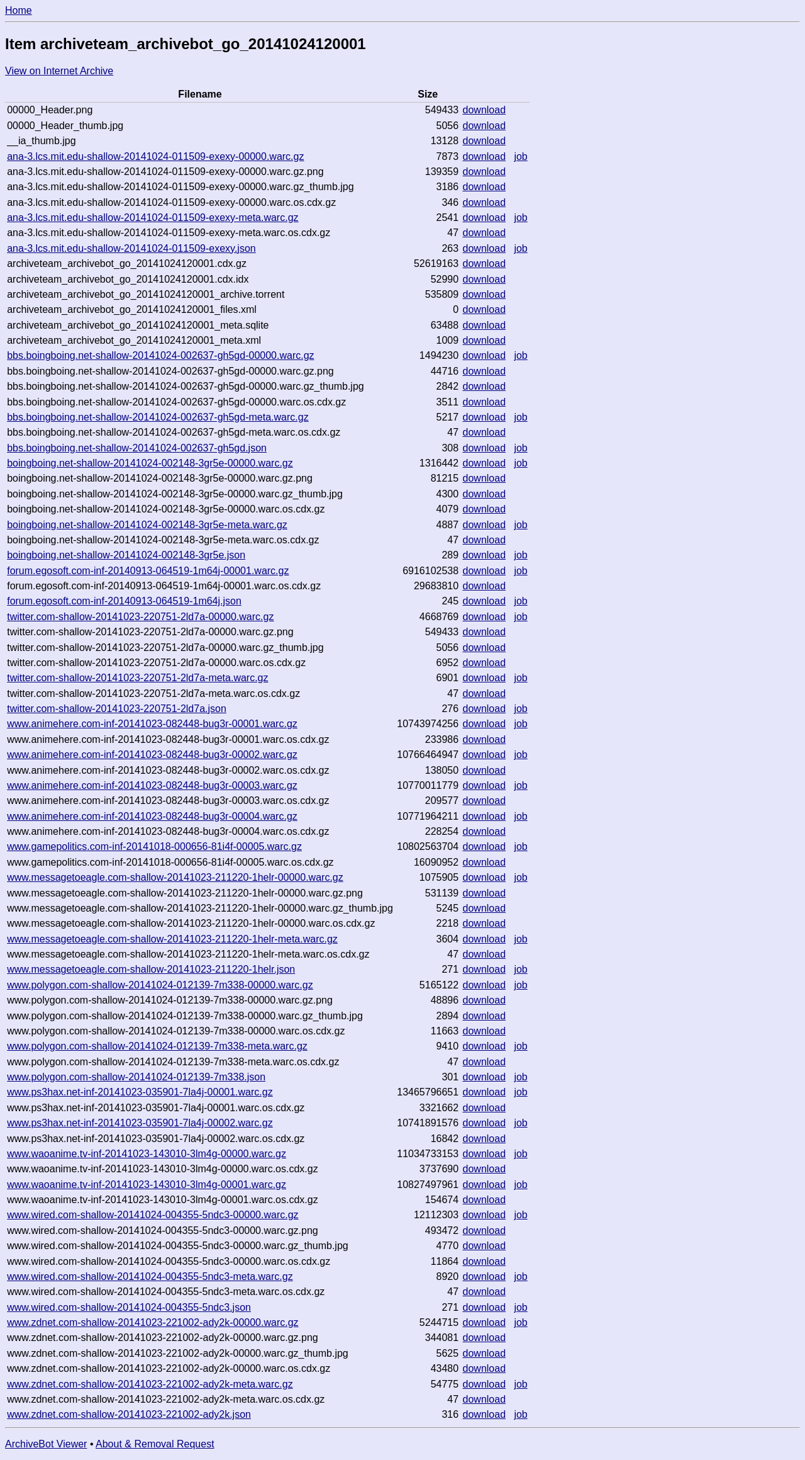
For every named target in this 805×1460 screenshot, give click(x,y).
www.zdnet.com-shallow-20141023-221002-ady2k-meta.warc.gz (149, 1384)
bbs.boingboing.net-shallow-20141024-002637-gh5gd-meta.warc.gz (157, 417)
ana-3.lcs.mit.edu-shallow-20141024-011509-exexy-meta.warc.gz (152, 217)
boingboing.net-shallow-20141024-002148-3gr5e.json (126, 555)
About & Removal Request (155, 1444)
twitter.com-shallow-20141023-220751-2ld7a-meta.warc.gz (137, 677)
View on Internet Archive (59, 70)
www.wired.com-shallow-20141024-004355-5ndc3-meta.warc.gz (149, 1276)
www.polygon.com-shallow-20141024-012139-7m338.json (136, 1077)
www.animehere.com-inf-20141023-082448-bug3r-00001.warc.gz (152, 723)
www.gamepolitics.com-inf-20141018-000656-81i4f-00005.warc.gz (154, 846)
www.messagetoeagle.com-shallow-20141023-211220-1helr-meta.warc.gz (172, 939)
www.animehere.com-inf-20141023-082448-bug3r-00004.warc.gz (152, 816)
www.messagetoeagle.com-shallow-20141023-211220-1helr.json (151, 969)
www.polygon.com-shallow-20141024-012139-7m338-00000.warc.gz (160, 985)
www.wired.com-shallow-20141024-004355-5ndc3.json (129, 1307)
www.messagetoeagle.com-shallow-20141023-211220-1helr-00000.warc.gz (175, 877)
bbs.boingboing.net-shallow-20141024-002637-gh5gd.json (137, 448)
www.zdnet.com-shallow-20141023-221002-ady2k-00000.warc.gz (152, 1322)
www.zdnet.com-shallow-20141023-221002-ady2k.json (129, 1414)
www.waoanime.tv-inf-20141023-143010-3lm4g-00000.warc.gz (146, 1153)
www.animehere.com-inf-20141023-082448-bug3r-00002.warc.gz (152, 754)
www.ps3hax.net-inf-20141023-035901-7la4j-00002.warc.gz (140, 1123)
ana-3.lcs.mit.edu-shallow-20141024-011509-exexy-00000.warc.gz (155, 156)
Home (18, 10)
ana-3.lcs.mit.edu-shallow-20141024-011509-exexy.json (131, 248)
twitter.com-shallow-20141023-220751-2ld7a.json (116, 708)
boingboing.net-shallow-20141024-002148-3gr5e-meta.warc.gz (147, 524)
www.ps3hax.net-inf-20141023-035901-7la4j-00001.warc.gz (140, 1092)
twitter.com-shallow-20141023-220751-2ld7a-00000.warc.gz (140, 616)
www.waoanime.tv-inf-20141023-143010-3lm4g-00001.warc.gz (146, 1184)
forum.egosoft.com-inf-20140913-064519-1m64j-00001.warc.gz (148, 570)
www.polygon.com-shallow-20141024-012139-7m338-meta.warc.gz (157, 1046)
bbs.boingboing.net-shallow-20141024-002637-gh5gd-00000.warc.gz (160, 355)
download (484, 110)
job (520, 156)
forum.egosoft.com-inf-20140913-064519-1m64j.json (124, 601)
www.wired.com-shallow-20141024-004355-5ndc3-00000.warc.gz (152, 1214)
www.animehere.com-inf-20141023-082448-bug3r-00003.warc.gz (152, 785)
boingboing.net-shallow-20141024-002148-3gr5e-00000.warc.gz (150, 463)
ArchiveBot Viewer (46, 1444)
